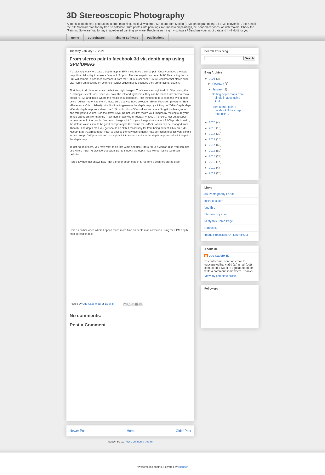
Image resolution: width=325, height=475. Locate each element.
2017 (212, 139)
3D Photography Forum (219, 194)
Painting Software (126, 37)
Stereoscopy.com (215, 214)
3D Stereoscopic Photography (125, 15)
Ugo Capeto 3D (219, 255)
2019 (212, 128)
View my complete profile (220, 276)
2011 (212, 173)
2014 (212, 156)
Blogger (182, 466)
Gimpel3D (210, 228)
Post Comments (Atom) (139, 441)
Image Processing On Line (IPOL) (226, 234)
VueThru (209, 207)
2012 (212, 167)
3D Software (96, 37)
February (218, 83)
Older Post (183, 431)
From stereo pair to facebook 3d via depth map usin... (227, 110)
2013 (212, 162)
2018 (212, 133)
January (217, 89)
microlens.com (213, 200)
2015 (212, 150)
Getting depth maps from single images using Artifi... (228, 98)
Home (75, 37)
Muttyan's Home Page (218, 221)
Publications (155, 37)
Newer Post (78, 431)
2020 (212, 122)
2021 (212, 79)
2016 (212, 145)
